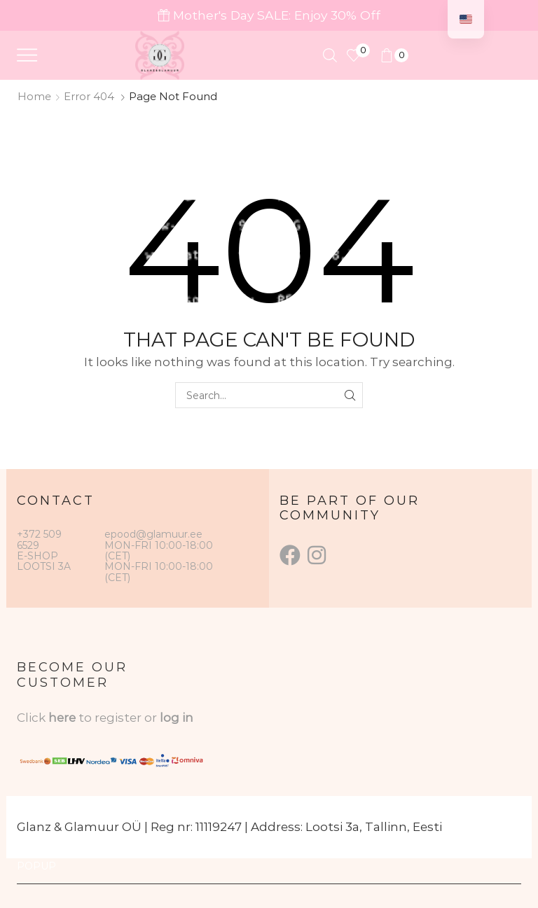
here (62, 718)
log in (176, 718)
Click (32, 718)
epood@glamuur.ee (153, 534)
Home (34, 96)
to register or (119, 718)
